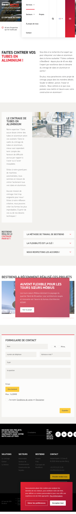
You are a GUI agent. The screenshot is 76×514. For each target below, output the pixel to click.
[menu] (70, 18)
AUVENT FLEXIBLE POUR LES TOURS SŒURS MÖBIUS (40, 288)
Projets (38, 458)
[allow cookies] (58, 503)
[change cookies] (36, 503)
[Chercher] (53, 18)
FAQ (36, 461)
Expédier (65, 413)
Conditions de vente (25, 402)
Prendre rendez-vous (59, 479)
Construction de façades (24, 468)
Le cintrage (6, 458)
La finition (5, 464)
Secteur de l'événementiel (24, 463)
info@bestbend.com (57, 473)
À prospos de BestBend (40, 466)
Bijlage (7, 387)
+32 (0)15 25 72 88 (56, 470)
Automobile (23, 458)
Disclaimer (40, 402)
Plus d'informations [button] (56, 496)
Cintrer (4, 461)
